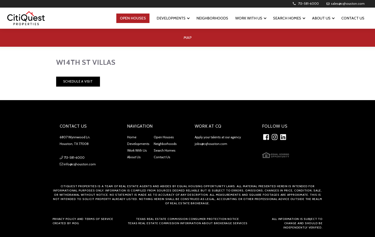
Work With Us (137, 150)
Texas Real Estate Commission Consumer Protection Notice (187, 219)
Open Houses (164, 137)
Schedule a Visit (78, 81)
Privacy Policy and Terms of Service (83, 219)
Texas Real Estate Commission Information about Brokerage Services (188, 223)
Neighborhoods (165, 144)
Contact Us (162, 157)
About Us (134, 157)
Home (131, 137)
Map (188, 37)
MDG (75, 223)
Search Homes (165, 150)
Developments (138, 144)
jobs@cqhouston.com (211, 144)
